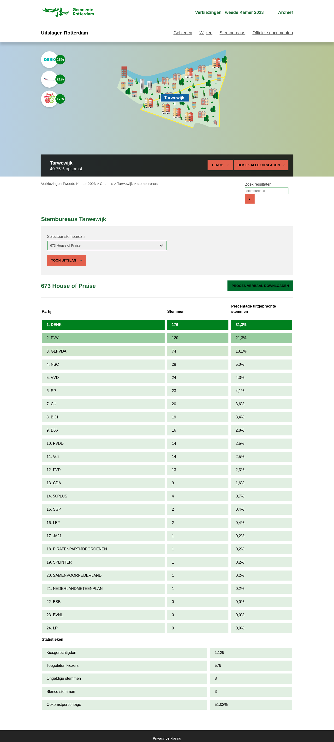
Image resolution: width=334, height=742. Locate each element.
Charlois (106, 184)
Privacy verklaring (167, 738)
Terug (217, 165)
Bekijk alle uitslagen (261, 165)
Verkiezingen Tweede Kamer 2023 (68, 184)
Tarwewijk (125, 184)
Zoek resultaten (258, 184)
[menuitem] (225, 12)
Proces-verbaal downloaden (260, 286)
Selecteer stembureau (66, 236)
